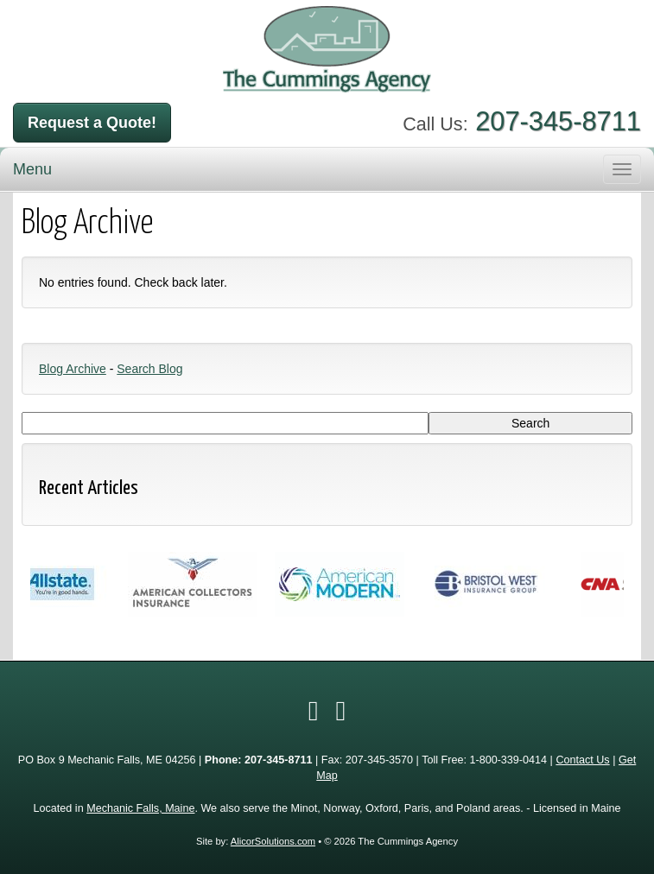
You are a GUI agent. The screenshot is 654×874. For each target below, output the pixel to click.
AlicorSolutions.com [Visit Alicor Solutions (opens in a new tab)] (273, 841)
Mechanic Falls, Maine (140, 808)
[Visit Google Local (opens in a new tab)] (341, 710)
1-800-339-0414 (508, 760)
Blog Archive (72, 369)
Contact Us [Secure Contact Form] (582, 760)
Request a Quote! (92, 122)
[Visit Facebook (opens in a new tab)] (313, 710)
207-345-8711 (558, 121)
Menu (32, 169)
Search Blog (149, 369)
